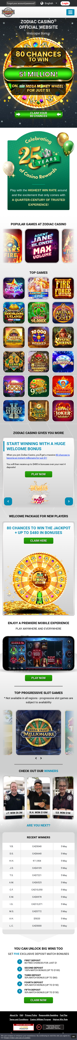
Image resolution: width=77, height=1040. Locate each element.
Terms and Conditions (19, 1019)
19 (38, 1027)
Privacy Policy (31, 1015)
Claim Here (38, 540)
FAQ (21, 1015)
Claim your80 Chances (38, 114)
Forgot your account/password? (21, 3)
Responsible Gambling (48, 1015)
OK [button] (73, 1036)
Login (65, 3)
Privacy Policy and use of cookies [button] (17, 1038)
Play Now (38, 474)
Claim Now (38, 1000)
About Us (14, 1015)
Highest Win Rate (60, 1019)
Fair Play (63, 1015)
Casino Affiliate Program (40, 1019)
